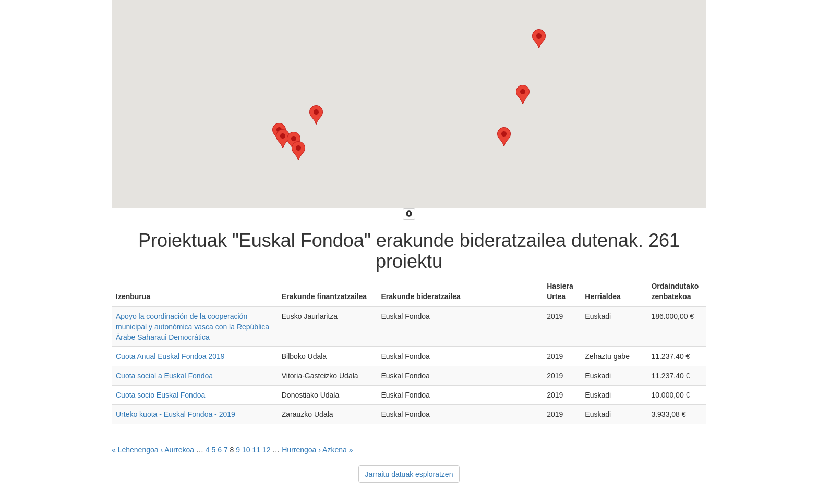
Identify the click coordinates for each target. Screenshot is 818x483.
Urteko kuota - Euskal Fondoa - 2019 (175, 414)
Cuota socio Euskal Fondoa (160, 395)
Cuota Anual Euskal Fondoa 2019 (170, 356)
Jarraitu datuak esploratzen (409, 474)
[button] (298, 150)
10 (246, 449)
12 (266, 449)
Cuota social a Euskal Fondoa (164, 375)
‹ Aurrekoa (177, 449)
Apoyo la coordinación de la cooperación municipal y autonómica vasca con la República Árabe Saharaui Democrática (192, 326)
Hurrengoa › (301, 449)
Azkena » (337, 449)
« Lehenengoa (135, 449)
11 (256, 449)
